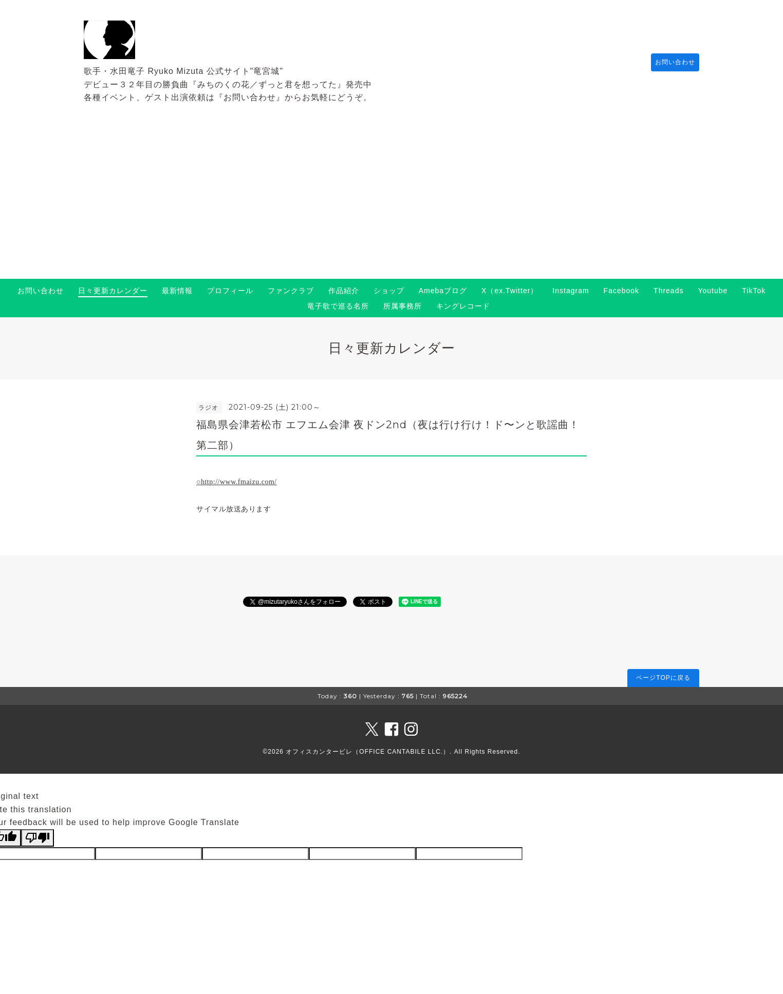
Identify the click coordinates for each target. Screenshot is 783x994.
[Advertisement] (391, 202)
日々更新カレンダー (112, 290)
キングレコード (463, 306)
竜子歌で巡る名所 (338, 306)
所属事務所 (402, 306)
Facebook (621, 290)
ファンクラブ (291, 290)
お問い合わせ (670, 62)
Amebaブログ (443, 290)
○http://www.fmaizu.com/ (236, 482)
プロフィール (230, 290)
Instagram (570, 290)
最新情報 (177, 290)
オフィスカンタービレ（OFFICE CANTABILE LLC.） (368, 751)
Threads (668, 290)
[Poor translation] (37, 838)
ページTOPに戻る (663, 677)
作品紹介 (343, 290)
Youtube (713, 290)
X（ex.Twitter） (509, 290)
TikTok (754, 290)
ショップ (389, 290)
